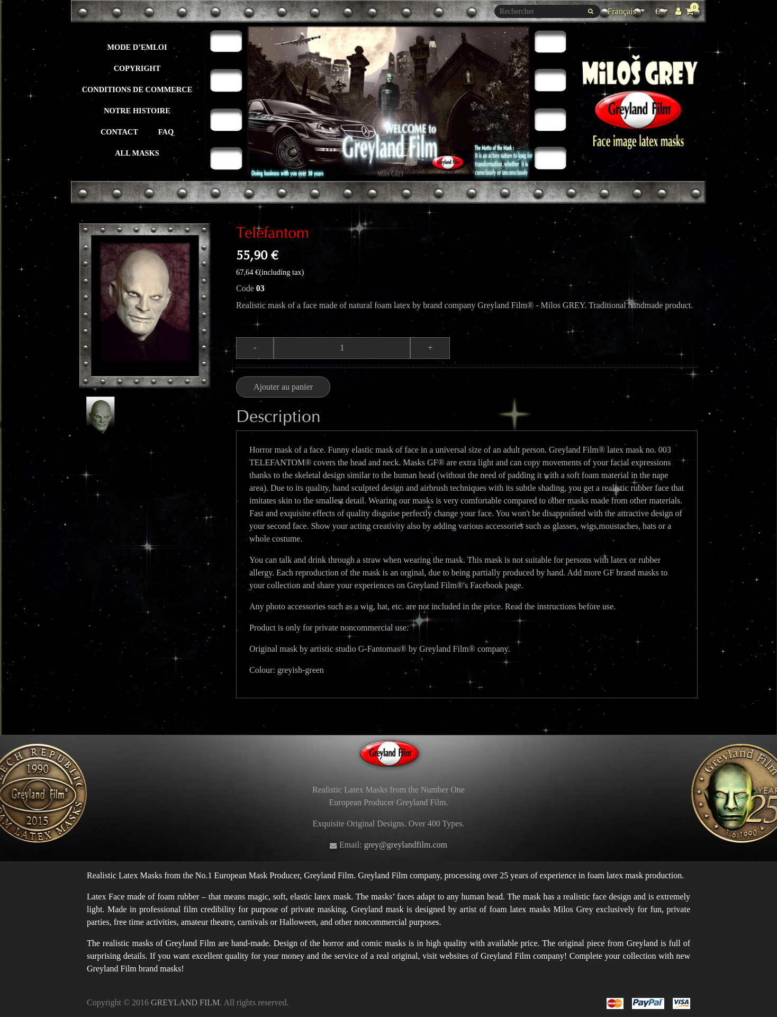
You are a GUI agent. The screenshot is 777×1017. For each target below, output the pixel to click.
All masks (137, 153)
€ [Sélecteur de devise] (663, 10)
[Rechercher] (547, 11)
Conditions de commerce (137, 89)
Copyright (137, 68)
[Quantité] (342, 347)
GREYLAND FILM (185, 1002)
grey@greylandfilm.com (405, 844)
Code (245, 288)
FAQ (166, 132)
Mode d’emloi (137, 47)
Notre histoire (137, 110)
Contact (119, 132)
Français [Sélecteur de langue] (623, 11)
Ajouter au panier (283, 386)
